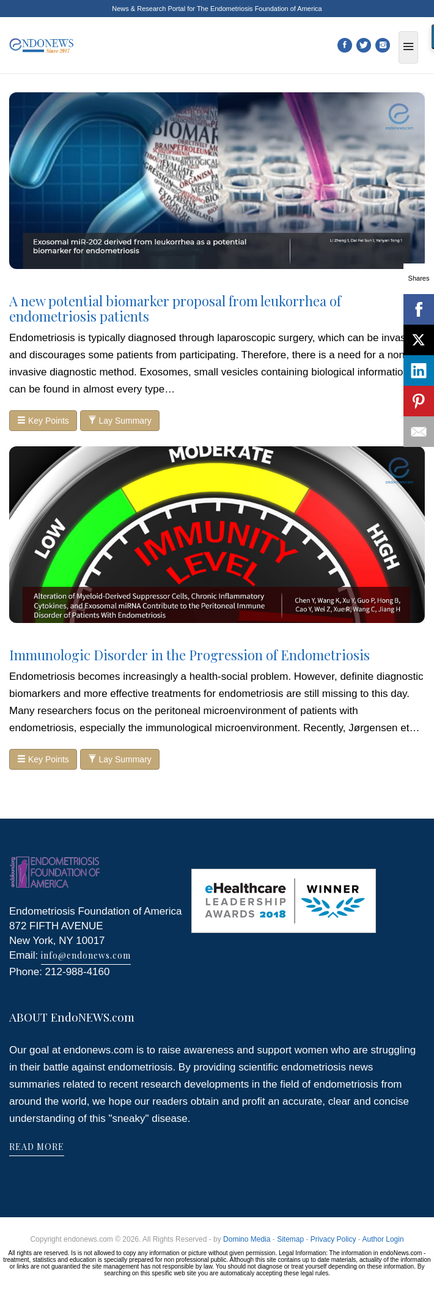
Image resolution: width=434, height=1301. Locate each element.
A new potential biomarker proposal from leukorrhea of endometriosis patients (175, 308)
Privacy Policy (333, 1239)
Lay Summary (120, 421)
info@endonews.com (86, 955)
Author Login (383, 1239)
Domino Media (246, 1239)
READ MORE (36, 1146)
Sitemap (290, 1239)
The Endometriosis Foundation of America (259, 8)
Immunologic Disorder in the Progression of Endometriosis (189, 655)
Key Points (43, 421)
